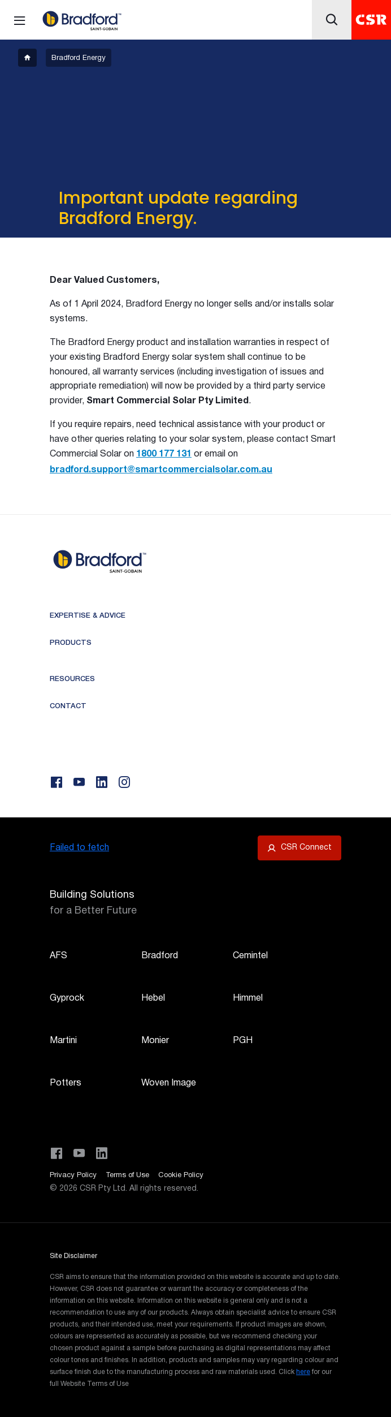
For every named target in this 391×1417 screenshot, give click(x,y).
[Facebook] (56, 782)
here (303, 1372)
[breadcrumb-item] (27, 58)
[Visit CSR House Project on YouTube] (79, 1153)
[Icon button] (331, 19)
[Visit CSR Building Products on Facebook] (56, 1153)
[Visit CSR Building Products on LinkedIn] (101, 1153)
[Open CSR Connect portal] (299, 847)
